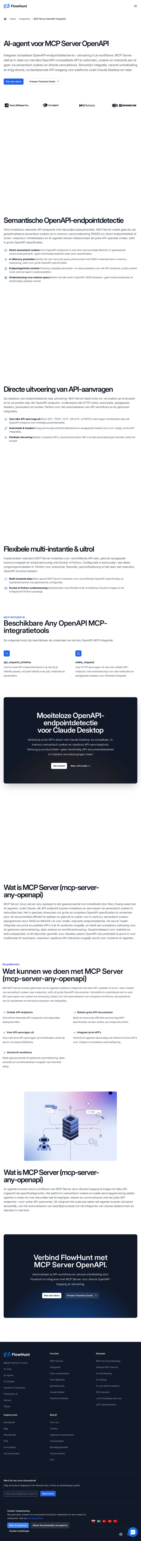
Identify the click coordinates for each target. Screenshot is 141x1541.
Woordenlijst (10, 1434)
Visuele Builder (57, 1392)
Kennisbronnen (57, 1386)
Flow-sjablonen (57, 1379)
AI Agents (9, 1375)
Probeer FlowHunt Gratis (44, 81)
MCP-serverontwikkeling (108, 1361)
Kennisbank (9, 1422)
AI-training (101, 1379)
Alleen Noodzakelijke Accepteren (50, 1525)
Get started (59, 766)
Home (13, 18)
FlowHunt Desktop (59, 1398)
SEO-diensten (103, 1392)
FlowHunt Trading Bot (14, 1387)
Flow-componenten (59, 1373)
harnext (7, 1400)
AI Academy (10, 1447)
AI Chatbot (9, 1381)
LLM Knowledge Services (108, 1398)
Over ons (54, 1422)
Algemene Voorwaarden (62, 1434)
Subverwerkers (57, 1453)
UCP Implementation (106, 1404)
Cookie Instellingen (19, 1531)
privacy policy (35, 1518)
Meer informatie (80, 766)
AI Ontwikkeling (104, 1373)
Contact (54, 1428)
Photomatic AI (11, 1394)
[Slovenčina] (93, 1521)
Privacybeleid (56, 1441)
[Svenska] (99, 1521)
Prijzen (7, 1406)
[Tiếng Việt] (110, 1521)
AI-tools (7, 1369)
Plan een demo (13, 81)
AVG (52, 1459)
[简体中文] (115, 1521)
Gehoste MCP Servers (107, 1367)
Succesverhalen (12, 1453)
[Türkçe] (104, 1521)
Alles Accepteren (18, 1525)
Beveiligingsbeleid (59, 1447)
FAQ (6, 1441)
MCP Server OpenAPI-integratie (50, 18)
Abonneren (48, 1493)
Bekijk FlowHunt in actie (15, 1362)
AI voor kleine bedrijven (107, 1386)
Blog (6, 1428)
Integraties (24, 18)
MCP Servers (56, 1361)
